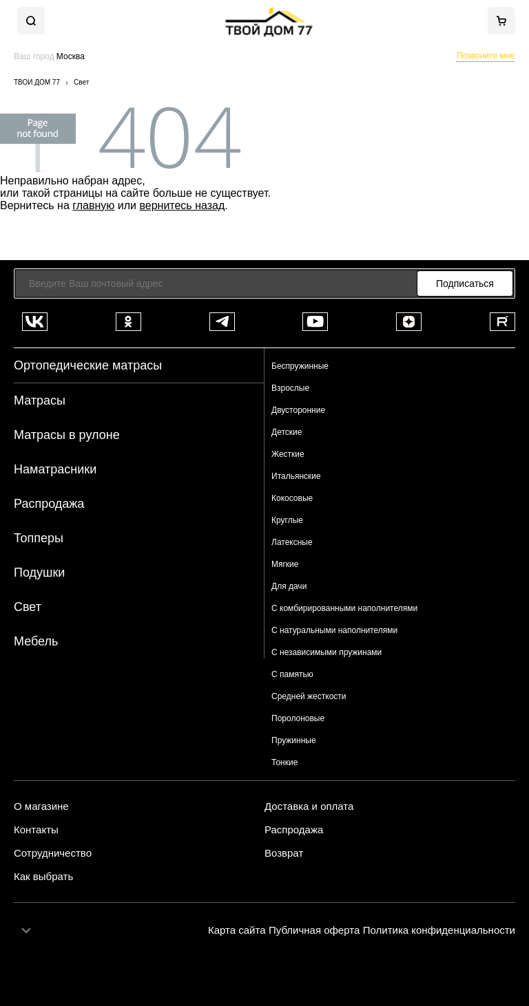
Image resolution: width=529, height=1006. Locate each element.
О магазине (41, 806)
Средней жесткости (308, 696)
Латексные (292, 542)
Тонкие (284, 762)
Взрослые (290, 388)
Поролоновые (297, 718)
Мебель (36, 641)
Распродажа (49, 504)
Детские (286, 432)
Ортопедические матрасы (88, 365)
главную (93, 205)
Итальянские (296, 476)
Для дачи (289, 586)
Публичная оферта (314, 930)
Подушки (39, 572)
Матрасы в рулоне (67, 435)
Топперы (38, 538)
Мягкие (285, 564)
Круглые (287, 520)
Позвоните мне (486, 56)
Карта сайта (237, 930)
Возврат (283, 853)
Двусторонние (298, 410)
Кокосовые (292, 498)
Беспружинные (300, 366)
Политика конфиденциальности (439, 930)
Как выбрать (43, 876)
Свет (27, 607)
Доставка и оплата (308, 806)
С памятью (292, 674)
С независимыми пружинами (326, 652)
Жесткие (287, 454)
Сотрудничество (53, 853)
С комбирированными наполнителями (344, 608)
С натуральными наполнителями (334, 630)
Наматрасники (55, 469)
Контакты (36, 830)
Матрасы (39, 400)
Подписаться (465, 283)
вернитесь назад (182, 205)
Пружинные (293, 740)
